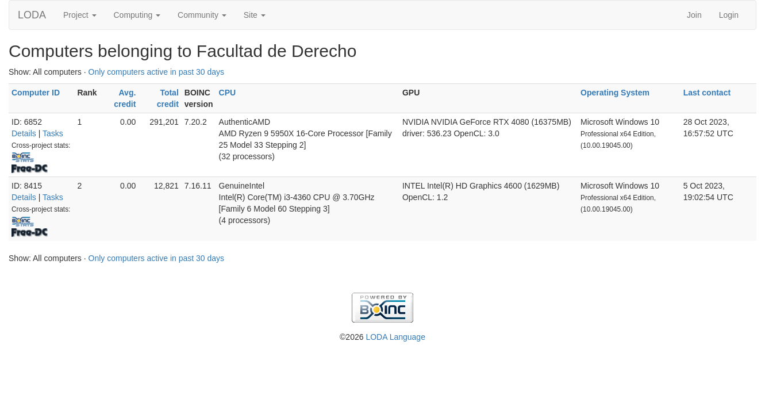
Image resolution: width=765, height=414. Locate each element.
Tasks (53, 133)
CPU (227, 92)
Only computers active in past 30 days (157, 71)
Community (202, 15)
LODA (32, 15)
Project (79, 15)
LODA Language (395, 337)
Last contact (707, 92)
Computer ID (35, 92)
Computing (137, 15)
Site (255, 15)
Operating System (615, 92)
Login (729, 15)
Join (694, 15)
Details (23, 133)
